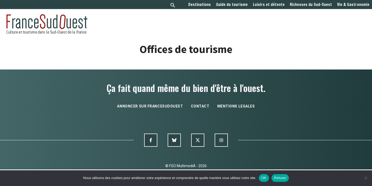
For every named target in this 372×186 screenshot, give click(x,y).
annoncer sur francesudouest (150, 106)
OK (263, 178)
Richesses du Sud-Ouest (311, 4)
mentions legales (236, 106)
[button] (173, 6)
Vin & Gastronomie (353, 4)
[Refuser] (365, 178)
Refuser (280, 178)
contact (200, 106)
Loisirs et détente (269, 4)
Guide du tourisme (232, 4)
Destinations (199, 4)
